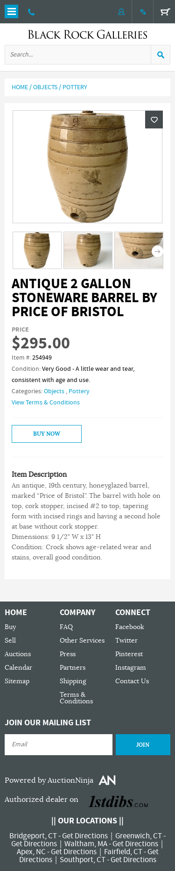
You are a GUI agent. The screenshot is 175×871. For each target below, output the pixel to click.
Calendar (18, 668)
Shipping (73, 681)
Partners (72, 668)
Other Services (82, 640)
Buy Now (46, 434)
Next (157, 251)
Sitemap (17, 681)
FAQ (66, 627)
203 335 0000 (31, 11)
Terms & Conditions (76, 698)
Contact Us (132, 681)
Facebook (129, 627)
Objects (45, 87)
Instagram (130, 668)
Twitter (126, 640)
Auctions (18, 654)
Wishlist (154, 119)
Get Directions (85, 836)
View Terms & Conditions (46, 402)
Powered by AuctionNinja (49, 780)
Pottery (75, 87)
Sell (10, 640)
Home (20, 87)
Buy (10, 627)
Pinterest (129, 654)
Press (68, 654)
